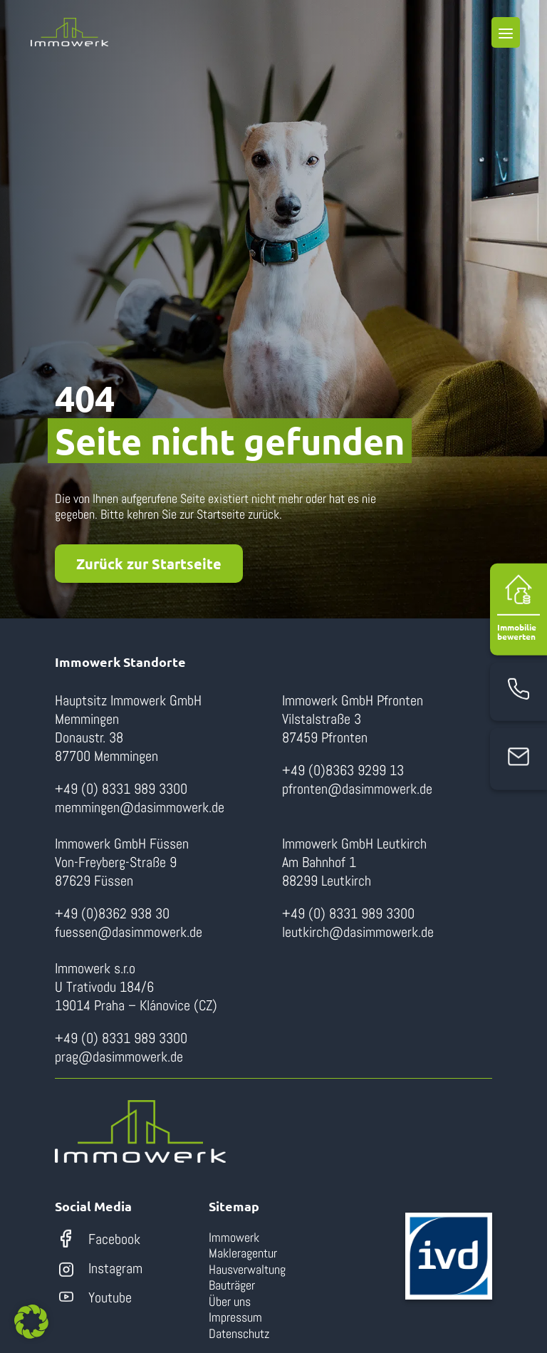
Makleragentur (243, 1253)
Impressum (235, 1317)
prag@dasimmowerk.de (119, 1056)
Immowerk (234, 1237)
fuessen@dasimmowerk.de (128, 932)
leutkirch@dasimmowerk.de (358, 932)
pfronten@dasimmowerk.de (357, 788)
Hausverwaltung (247, 1269)
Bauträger (232, 1285)
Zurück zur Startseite (149, 563)
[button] (31, 1321)
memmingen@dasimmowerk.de (139, 807)
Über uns (230, 1301)
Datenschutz (239, 1333)
